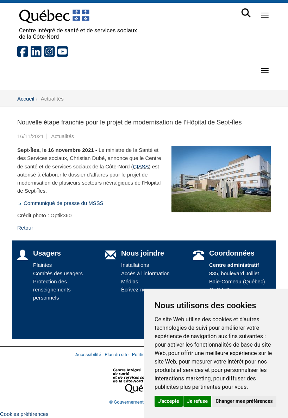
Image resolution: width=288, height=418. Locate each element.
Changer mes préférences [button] (244, 401)
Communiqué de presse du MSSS (60, 203)
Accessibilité (88, 354)
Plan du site (117, 354)
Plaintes (42, 265)
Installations (135, 265)
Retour (25, 228)
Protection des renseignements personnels (52, 289)
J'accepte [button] (168, 401)
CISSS (141, 166)
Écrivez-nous (136, 289)
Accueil (25, 99)
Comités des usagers (58, 273)
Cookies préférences (24, 414)
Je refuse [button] (197, 401)
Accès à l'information (145, 273)
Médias (129, 281)
